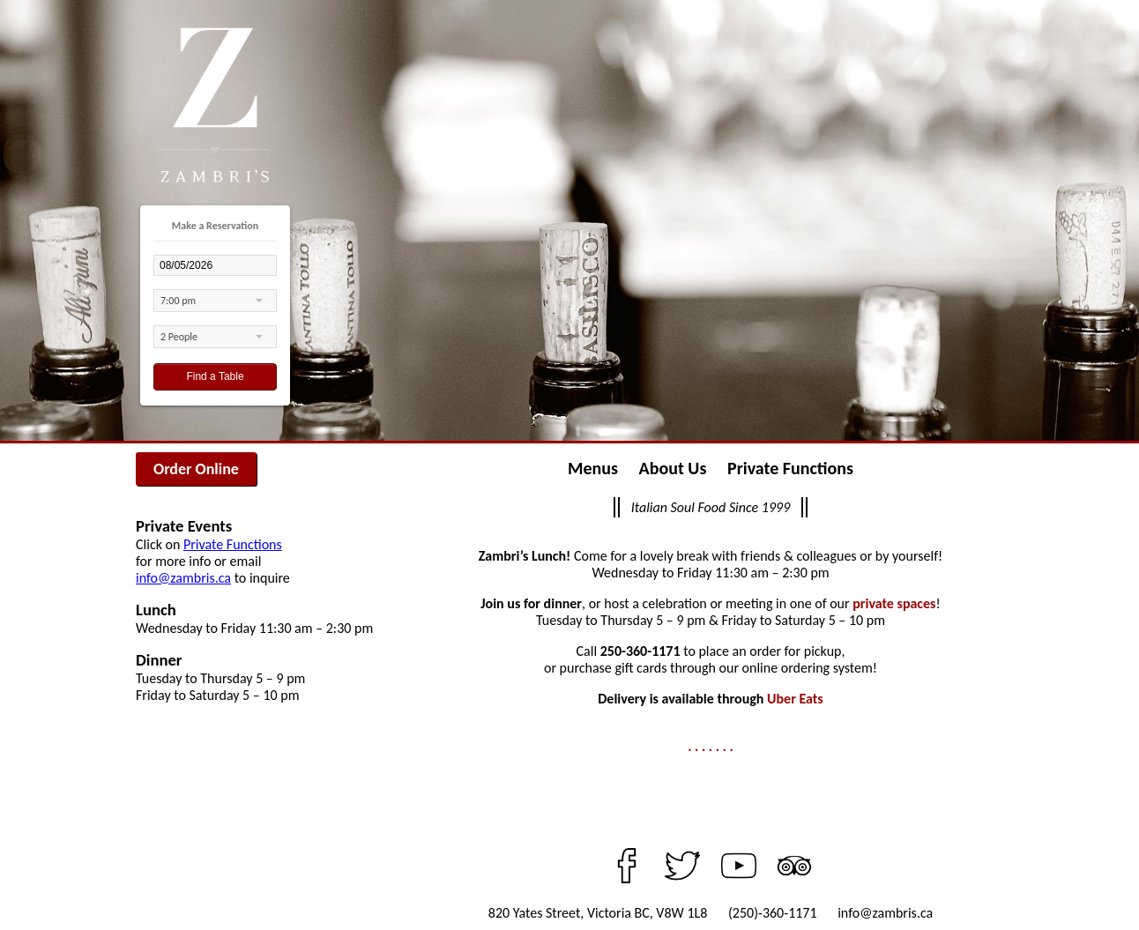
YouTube (738, 865)
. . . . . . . (710, 746)
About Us (673, 468)
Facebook (626, 865)
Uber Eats (795, 698)
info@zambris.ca (183, 577)
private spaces (893, 603)
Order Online (196, 469)
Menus (593, 468)
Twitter (682, 865)
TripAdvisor (794, 865)
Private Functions (232, 544)
